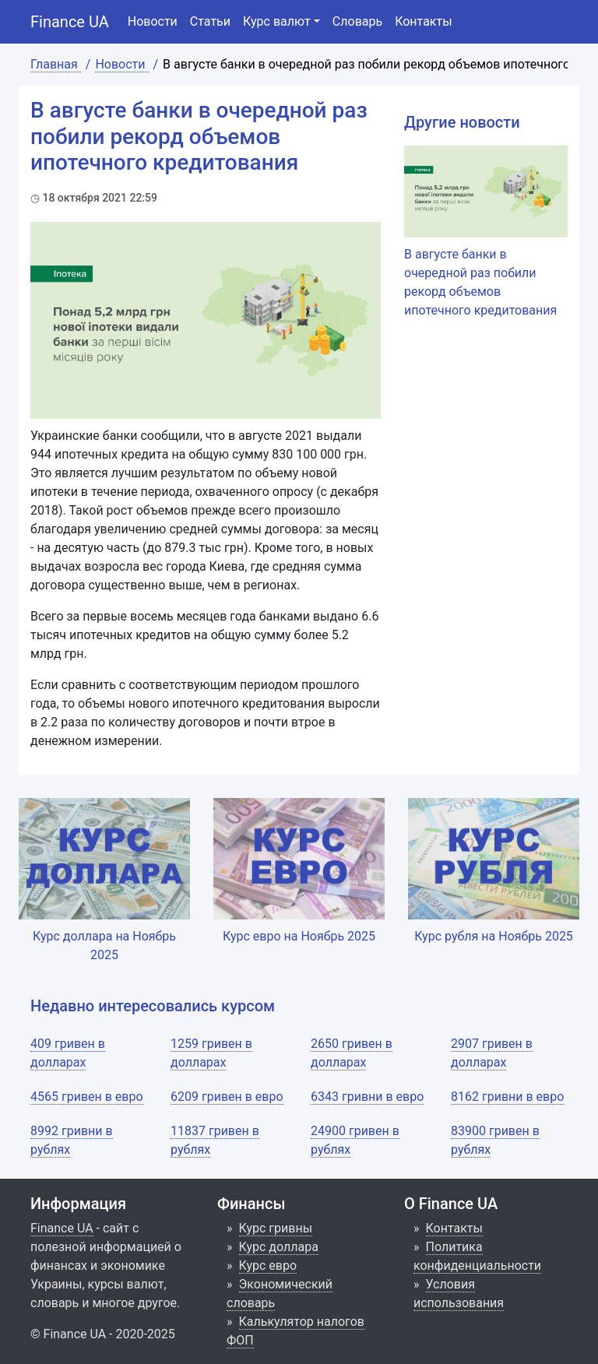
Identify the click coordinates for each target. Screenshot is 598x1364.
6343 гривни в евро (367, 1096)
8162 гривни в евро (507, 1096)
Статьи (210, 21)
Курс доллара (278, 1246)
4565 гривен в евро (86, 1096)
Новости (153, 21)
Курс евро (268, 1265)
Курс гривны (276, 1228)
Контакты (423, 21)
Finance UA (69, 21)
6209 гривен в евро (227, 1096)
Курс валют (277, 21)
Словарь (357, 21)
